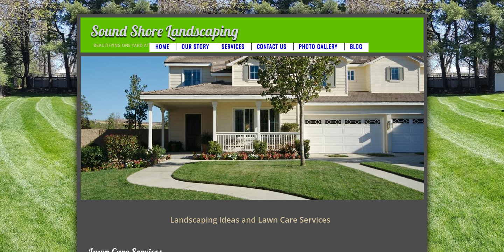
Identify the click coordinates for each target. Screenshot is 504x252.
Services (233, 46)
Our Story (195, 46)
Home (162, 46)
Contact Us (272, 46)
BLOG (356, 46)
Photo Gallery (318, 46)
